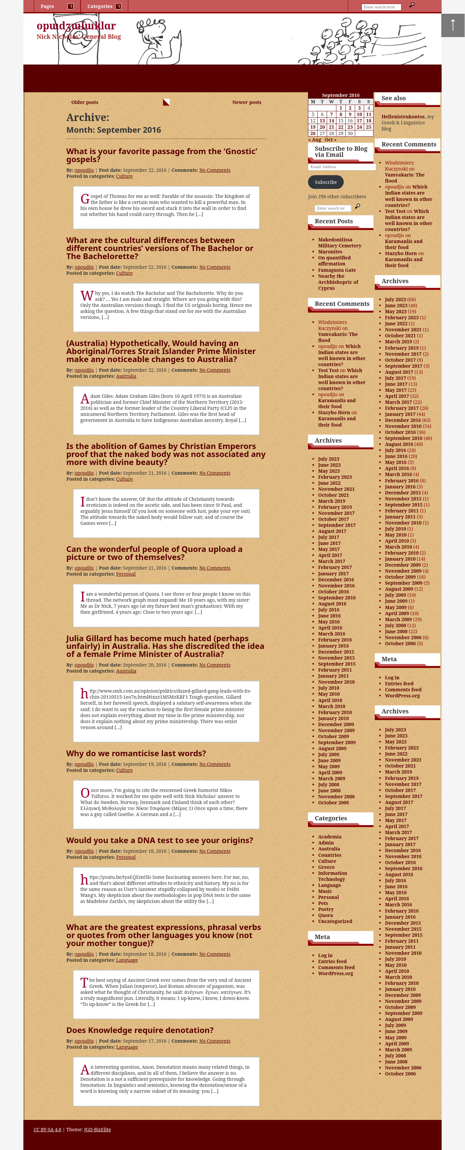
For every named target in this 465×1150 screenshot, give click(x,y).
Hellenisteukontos (403, 116)
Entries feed (332, 961)
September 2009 (336, 742)
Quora (325, 915)
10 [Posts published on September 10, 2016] (359, 114)
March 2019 (331, 501)
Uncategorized (335, 921)
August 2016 (332, 603)
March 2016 (331, 633)
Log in (325, 955)
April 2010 (330, 700)
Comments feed (336, 967)
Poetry (326, 909)
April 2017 (330, 555)
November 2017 (336, 513)
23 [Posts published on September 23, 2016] (350, 127)
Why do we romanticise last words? (136, 753)
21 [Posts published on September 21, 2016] (331, 127)
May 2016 (329, 621)
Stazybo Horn (334, 412)
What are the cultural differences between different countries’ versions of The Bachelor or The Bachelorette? (159, 247)
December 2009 (336, 724)
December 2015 (336, 652)
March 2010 (331, 706)
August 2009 (332, 748)
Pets (323, 903)
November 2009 (336, 730)
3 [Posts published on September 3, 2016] (359, 108)
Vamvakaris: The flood (338, 337)
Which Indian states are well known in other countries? (341, 355)
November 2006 (336, 796)
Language (127, 960)
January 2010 (333, 718)
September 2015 (336, 664)
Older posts (84, 102)
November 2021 (336, 489)
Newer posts (247, 102)
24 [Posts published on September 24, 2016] (359, 127)
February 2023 (335, 477)
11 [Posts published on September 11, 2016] (368, 114)
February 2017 (335, 567)
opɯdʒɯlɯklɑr (76, 25)
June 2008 (329, 790)
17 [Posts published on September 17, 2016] (359, 120)
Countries (329, 855)
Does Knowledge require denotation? (139, 1029)
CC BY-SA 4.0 (47, 1129)
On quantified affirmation (334, 260)
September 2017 (336, 525)
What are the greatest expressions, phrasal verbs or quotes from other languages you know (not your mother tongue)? (163, 934)
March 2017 (331, 561)
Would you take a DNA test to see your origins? (159, 839)
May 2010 (329, 694)
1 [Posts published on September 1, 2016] (340, 108)
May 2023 (329, 471)
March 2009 (331, 778)
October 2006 (333, 802)
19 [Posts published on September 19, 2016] (313, 127)
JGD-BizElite (97, 1129)
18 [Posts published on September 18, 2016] (368, 120)
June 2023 (329, 465)
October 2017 (333, 519)
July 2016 (328, 609)
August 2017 (332, 531)
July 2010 (328, 688)
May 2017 (329, 549)
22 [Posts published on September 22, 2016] (340, 127)
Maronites (330, 251)
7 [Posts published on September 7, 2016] (331, 114)
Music (325, 891)
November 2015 (336, 658)
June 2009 (329, 760)
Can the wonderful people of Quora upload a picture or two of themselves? (154, 552)
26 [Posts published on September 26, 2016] (313, 133)
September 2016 (336, 597)
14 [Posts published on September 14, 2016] (331, 120)
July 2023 (328, 459)
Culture (124, 176)
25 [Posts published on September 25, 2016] (368, 127)
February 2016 (335, 640)
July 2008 (328, 784)
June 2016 (329, 615)
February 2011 (335, 670)
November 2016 (336, 585)
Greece (326, 867)
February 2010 (335, 712)
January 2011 (333, 676)
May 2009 (329, 766)
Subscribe (326, 182)
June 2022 (329, 483)
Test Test (328, 370)
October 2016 (333, 591)
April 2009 (330, 772)
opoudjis (84, 170)
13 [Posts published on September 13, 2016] (322, 120)
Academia (329, 836)
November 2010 (336, 682)
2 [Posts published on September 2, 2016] (350, 108)
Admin (326, 842)
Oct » (330, 139)
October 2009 (333, 736)
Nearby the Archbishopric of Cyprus (338, 282)
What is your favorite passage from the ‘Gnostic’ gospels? (161, 154)
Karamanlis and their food (337, 403)
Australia (126, 376)
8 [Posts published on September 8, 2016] (340, 114)
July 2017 (328, 537)
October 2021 (333, 495)
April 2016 (330, 627)
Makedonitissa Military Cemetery (339, 242)
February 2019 (335, 507)
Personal (126, 574)
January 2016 (333, 646)
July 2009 (328, 754)
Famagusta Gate (337, 270)
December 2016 (336, 579)
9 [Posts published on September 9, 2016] (350, 114)
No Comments (214, 170)
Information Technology (332, 876)
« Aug (314, 139)
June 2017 (329, 543)
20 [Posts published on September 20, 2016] (322, 127)
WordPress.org (335, 973)
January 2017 (333, 573)
